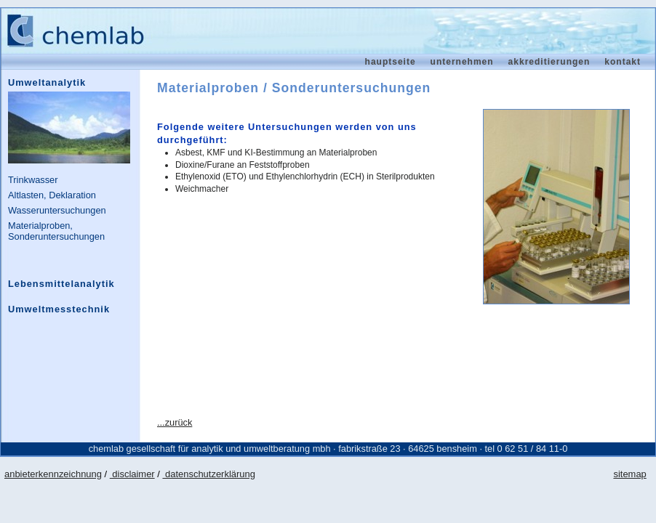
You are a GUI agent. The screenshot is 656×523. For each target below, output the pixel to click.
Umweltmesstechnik (59, 309)
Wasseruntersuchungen (57, 210)
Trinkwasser (33, 179)
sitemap (629, 474)
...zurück (174, 422)
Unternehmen (462, 62)
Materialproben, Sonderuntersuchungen (56, 231)
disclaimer (132, 474)
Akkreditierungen (549, 62)
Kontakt (622, 62)
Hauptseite (390, 62)
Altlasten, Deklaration (52, 195)
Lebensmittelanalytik (61, 283)
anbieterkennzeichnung (53, 474)
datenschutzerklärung (208, 474)
